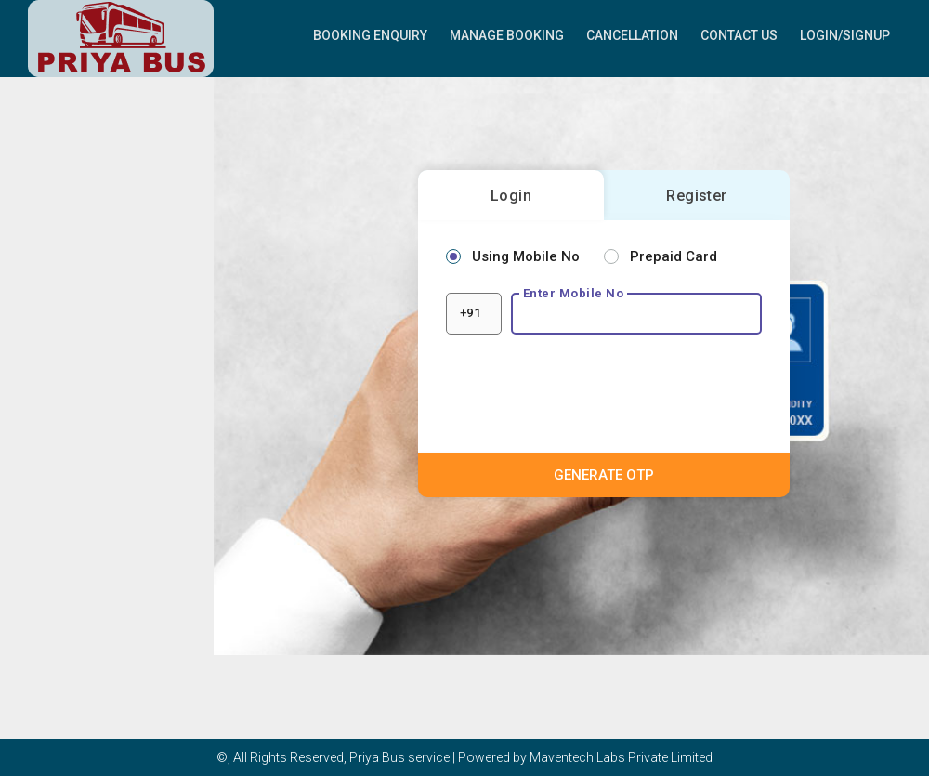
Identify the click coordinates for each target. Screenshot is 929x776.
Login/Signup (845, 35)
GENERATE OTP (604, 475)
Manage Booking (507, 35)
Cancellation (632, 35)
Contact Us (739, 35)
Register (696, 195)
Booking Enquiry (370, 35)
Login (511, 195)
